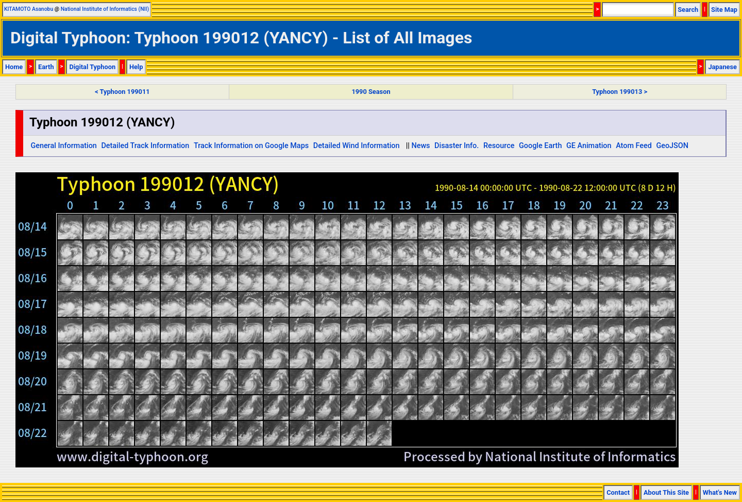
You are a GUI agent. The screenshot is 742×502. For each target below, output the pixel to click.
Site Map (724, 9)
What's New (720, 492)
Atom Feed (634, 145)
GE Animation (589, 145)
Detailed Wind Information (356, 145)
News (420, 145)
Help (136, 67)
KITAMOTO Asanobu (28, 9)
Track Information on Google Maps (251, 145)
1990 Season (370, 91)
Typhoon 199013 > (619, 91)
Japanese (722, 67)
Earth (46, 67)
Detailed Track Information (145, 145)
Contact (618, 492)
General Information (63, 145)
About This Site (666, 492)
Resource (499, 145)
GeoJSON (672, 145)
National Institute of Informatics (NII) (105, 9)
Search (688, 9)
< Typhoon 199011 (122, 91)
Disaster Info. (456, 145)
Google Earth (540, 145)
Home (14, 67)
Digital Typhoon (92, 67)
